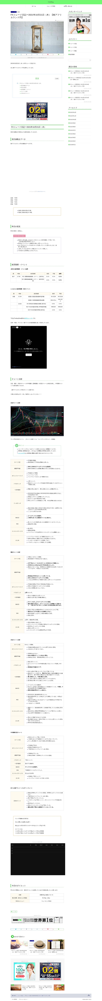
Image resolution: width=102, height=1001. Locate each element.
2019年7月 (73, 144)
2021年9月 (73, 123)
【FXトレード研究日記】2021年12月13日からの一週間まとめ (80, 78)
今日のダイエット (25, 93)
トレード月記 (73, 47)
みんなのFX (21, 453)
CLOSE (57, 78)
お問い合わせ (68, 6)
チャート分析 (24, 91)
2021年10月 (73, 119)
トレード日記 (51, 6)
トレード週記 (73, 50)
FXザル (51, 2)
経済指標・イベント (26, 89)
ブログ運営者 (14, 999)
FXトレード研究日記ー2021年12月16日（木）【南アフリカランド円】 (79, 98)
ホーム (34, 6)
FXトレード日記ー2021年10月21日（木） (31, 83)
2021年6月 (73, 133)
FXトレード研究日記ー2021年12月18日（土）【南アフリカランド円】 (79, 85)
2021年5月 (73, 137)
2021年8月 (73, 126)
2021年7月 (73, 130)
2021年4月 (73, 141)
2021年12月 (73, 112)
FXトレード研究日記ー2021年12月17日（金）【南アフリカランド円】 (79, 91)
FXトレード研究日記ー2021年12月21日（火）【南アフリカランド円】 (79, 72)
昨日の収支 (23, 87)
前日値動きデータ (25, 85)
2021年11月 (73, 115)
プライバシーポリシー (23, 999)
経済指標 (72, 54)
